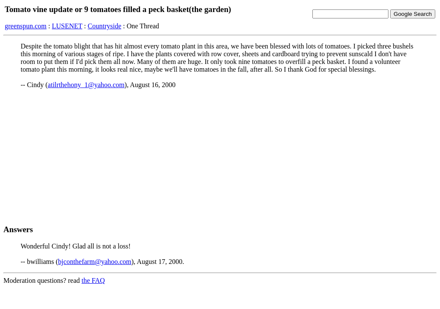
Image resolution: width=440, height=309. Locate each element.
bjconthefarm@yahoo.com (94, 261)
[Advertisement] (220, 157)
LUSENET (67, 26)
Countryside (104, 26)
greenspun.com (25, 26)
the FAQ (93, 280)
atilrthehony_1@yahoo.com (86, 84)
